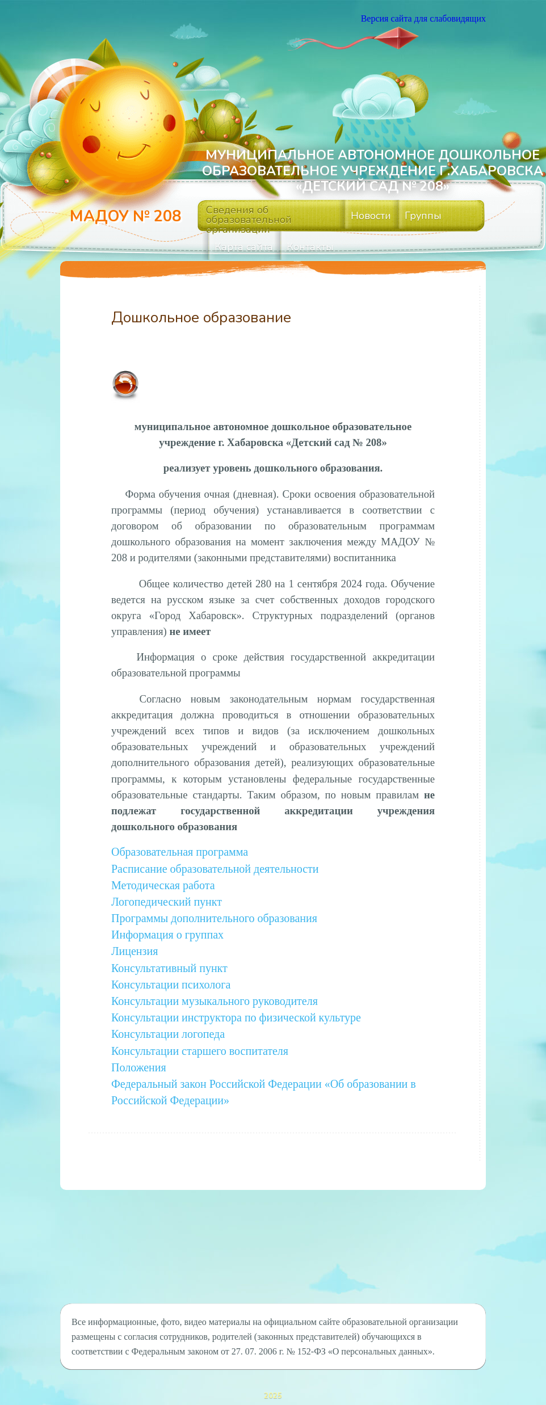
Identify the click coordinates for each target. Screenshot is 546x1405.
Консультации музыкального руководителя (214, 991)
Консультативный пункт (169, 960)
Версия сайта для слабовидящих (423, 18)
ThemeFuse (313, 1397)
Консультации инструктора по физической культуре (236, 1006)
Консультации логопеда (168, 1021)
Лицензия (134, 944)
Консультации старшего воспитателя (199, 1037)
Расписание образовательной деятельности (215, 867)
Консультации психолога (170, 975)
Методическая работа (163, 883)
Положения (138, 1052)
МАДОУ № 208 (125, 216)
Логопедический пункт (166, 898)
